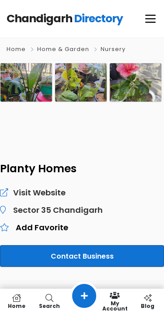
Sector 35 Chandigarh (53, 210)
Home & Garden (63, 49)
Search (49, 301)
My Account (114, 301)
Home (16, 49)
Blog (147, 301)
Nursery (113, 49)
